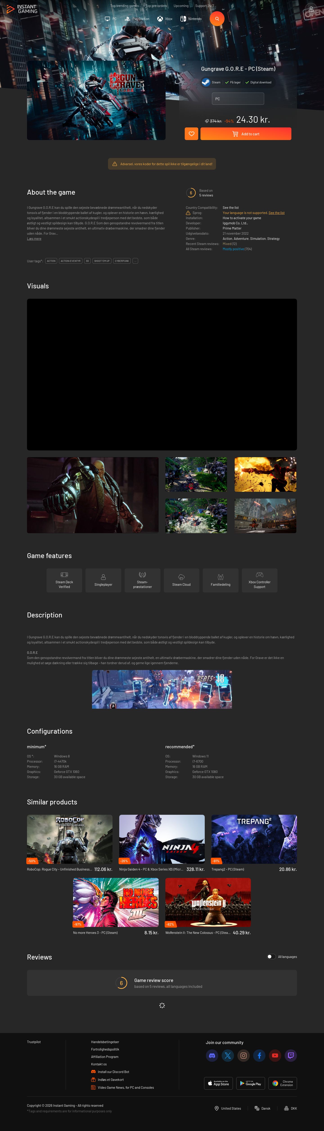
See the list (231, 207)
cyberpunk (122, 260)
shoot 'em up (102, 260)
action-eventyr (71, 260)
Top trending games (124, 6)
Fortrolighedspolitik (105, 1049)
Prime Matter (232, 228)
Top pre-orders (156, 6)
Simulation (258, 238)
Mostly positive (234, 249)
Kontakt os (99, 1064)
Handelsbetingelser (105, 1042)
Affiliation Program (104, 1057)
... (135, 260)
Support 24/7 (204, 6)
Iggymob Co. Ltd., (235, 223)
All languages (282, 956)
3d (87, 260)
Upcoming (181, 6)
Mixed (227, 244)
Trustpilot (34, 1042)
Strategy (273, 238)
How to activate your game (242, 218)
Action (227, 238)
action (51, 260)
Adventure (241, 238)
